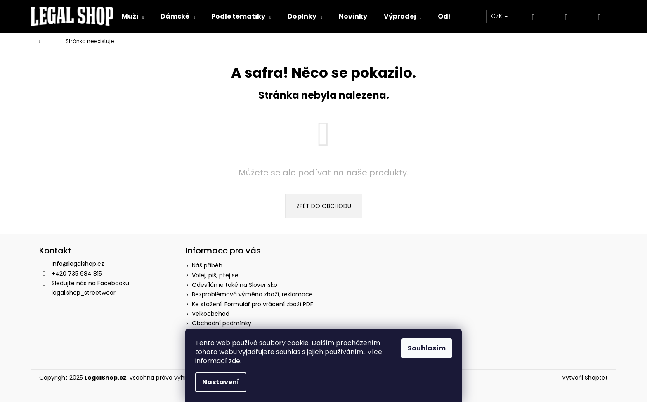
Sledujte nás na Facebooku (90, 283)
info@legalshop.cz (78, 264)
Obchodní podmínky (221, 323)
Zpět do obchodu (323, 206)
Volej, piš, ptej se (215, 275)
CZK (499, 16)
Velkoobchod (210, 314)
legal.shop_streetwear (84, 292)
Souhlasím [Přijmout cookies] (427, 348)
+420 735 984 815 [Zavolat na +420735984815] (77, 274)
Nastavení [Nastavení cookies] (220, 382)
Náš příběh (207, 265)
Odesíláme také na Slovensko (234, 285)
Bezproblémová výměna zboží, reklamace (252, 294)
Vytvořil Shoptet (585, 378)
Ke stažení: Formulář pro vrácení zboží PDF (252, 304)
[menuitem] (132, 16)
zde (234, 361)
